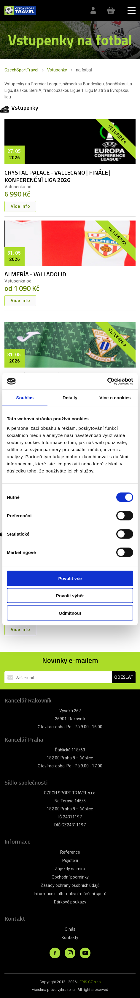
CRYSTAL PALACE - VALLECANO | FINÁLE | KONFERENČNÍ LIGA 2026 (57, 176)
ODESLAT (123, 677)
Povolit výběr (70, 595)
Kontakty (70, 937)
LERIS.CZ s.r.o (89, 982)
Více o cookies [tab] (115, 397)
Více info (20, 206)
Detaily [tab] (70, 397)
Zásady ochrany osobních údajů (70, 885)
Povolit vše (70, 578)
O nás (70, 929)
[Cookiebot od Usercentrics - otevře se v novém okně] (107, 381)
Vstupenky (57, 70)
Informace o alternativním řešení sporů (70, 893)
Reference (70, 852)
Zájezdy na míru (70, 868)
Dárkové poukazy (70, 902)
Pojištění (70, 860)
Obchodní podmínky (70, 877)
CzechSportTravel (21, 70)
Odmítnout (70, 612)
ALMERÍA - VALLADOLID (35, 274)
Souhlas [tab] (25, 397)
